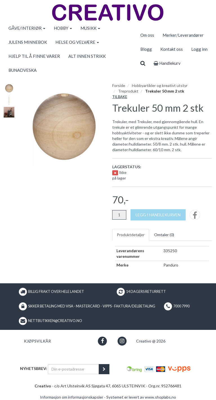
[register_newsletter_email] (104, 369)
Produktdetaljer (131, 234)
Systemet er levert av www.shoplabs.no (141, 397)
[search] (142, 63)
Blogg (146, 49)
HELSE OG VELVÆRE (77, 42)
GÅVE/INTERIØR (26, 28)
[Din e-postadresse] (73, 369)
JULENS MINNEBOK (27, 42)
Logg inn (199, 49)
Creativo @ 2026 (150, 341)
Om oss (147, 35)
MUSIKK (90, 28)
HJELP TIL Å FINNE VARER (34, 56)
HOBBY (63, 28)
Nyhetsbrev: (33, 368)
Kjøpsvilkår (37, 341)
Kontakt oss (171, 49)
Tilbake (119, 97)
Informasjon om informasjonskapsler (71, 397)
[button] (102, 341)
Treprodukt (128, 91)
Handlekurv (167, 63)
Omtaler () (164, 234)
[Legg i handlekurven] (158, 214)
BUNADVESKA (22, 70)
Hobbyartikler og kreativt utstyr (160, 85)
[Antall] (119, 215)
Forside (118, 85)
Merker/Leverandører (183, 35)
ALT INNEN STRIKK (87, 56)
